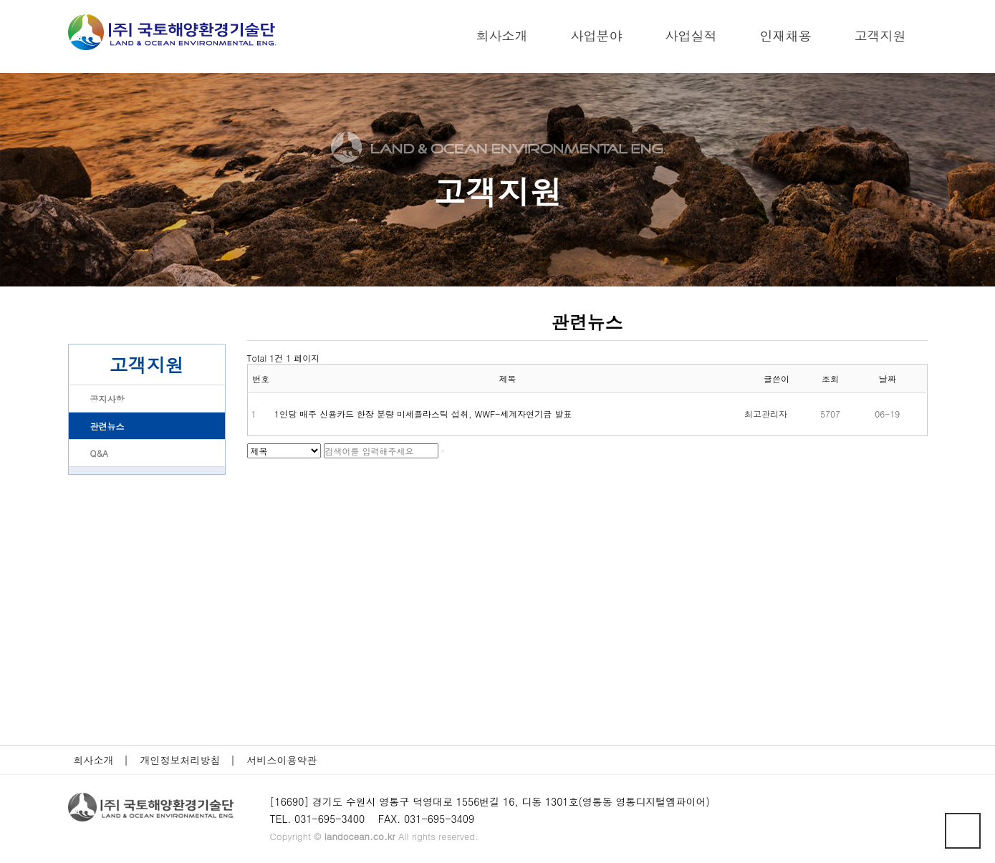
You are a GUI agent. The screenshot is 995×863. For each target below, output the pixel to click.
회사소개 (502, 35)
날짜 (887, 378)
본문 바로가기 (0, 0)
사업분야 (597, 35)
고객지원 (880, 35)
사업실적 (691, 35)
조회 (830, 378)
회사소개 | (101, 760)
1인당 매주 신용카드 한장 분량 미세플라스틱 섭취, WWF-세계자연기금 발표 (423, 414)
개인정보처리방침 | (188, 760)
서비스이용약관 (287, 760)
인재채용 (786, 35)
